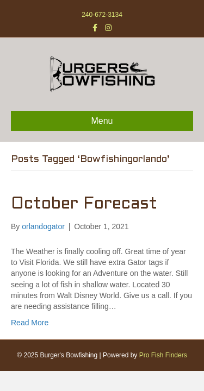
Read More (29, 322)
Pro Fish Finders (163, 355)
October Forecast (84, 204)
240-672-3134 (102, 14)
